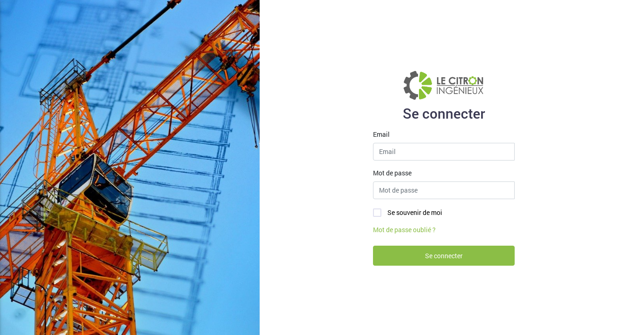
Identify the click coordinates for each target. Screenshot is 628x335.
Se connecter (444, 255)
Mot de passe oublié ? (404, 229)
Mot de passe (392, 172)
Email (381, 134)
